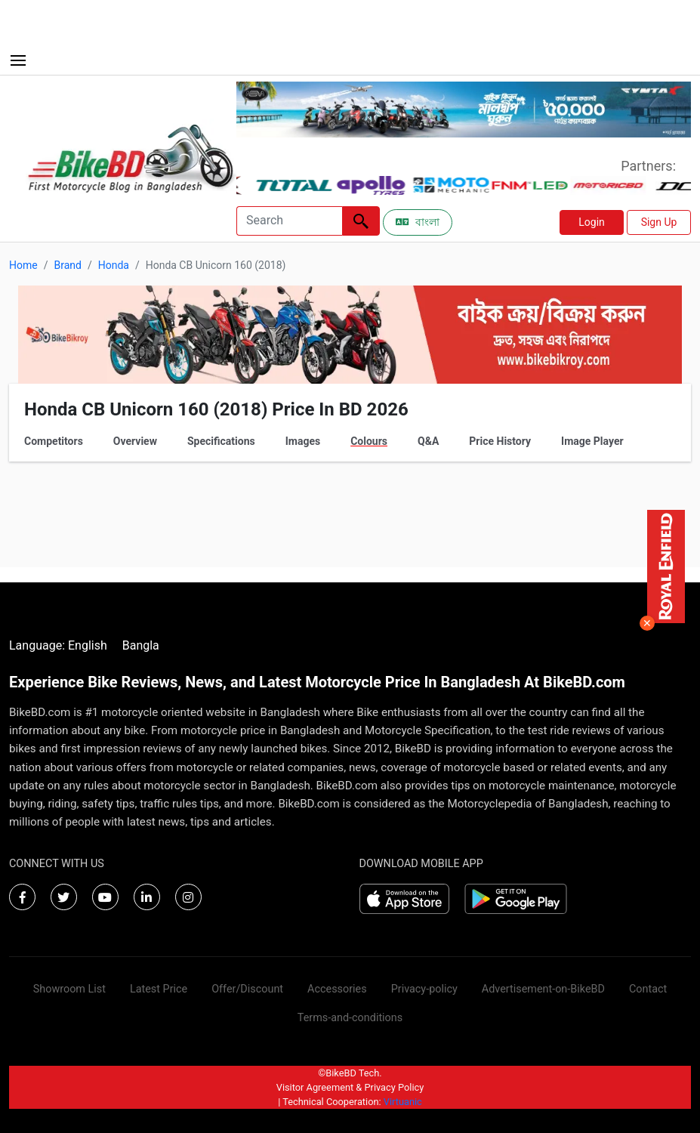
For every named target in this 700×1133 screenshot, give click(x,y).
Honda (113, 265)
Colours (368, 441)
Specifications (221, 441)
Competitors (53, 441)
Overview (135, 441)
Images (302, 441)
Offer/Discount (247, 989)
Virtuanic (403, 1101)
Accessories (337, 989)
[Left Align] (361, 221)
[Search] (289, 221)
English (87, 645)
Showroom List (69, 989)
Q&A (428, 441)
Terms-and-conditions (350, 1017)
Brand (67, 265)
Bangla (140, 645)
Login (591, 222)
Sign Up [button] (659, 222)
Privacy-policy (424, 989)
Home (23, 265)
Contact (648, 989)
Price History (500, 441)
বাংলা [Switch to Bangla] (417, 222)
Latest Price (158, 989)
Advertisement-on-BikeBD (543, 989)
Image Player (592, 441)
